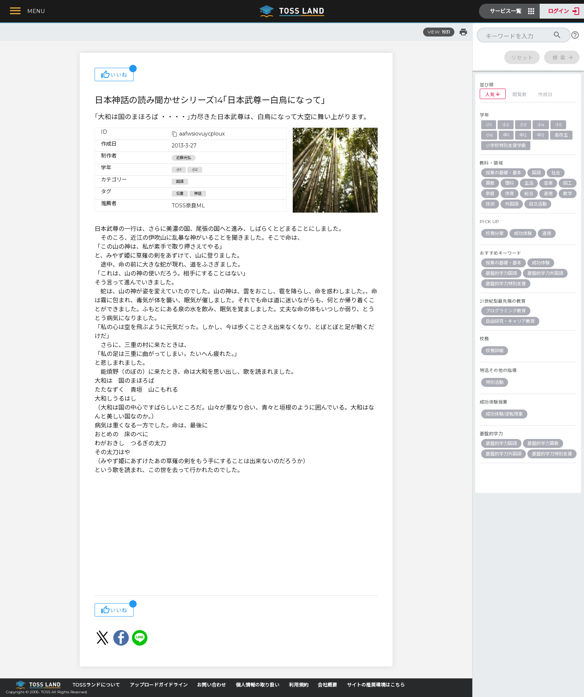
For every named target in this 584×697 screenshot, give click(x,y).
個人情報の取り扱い (257, 685)
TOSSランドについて (96, 685)
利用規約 (298, 685)
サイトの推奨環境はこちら (376, 685)
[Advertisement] (236, 536)
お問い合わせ (211, 685)
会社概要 (327, 685)
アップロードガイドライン (159, 685)
